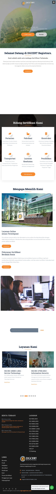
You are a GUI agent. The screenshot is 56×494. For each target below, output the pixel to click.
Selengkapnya (28, 174)
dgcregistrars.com (25, 490)
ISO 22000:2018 (33, 426)
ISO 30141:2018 (33, 434)
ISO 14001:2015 (33, 421)
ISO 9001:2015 (33, 419)
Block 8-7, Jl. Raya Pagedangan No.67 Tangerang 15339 (36, 476)
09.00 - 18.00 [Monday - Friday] (31, 470)
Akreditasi (5, 468)
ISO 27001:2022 (33, 431)
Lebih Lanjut (27, 34)
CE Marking (32, 451)
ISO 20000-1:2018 (34, 429)
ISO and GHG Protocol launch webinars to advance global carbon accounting (12, 427)
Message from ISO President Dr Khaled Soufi (13, 432)
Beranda (4, 460)
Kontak (41, 34)
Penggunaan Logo (7, 478)
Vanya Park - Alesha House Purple (32, 472)
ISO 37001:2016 (33, 439)
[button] (3, 210)
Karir (3, 473)
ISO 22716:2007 (33, 444)
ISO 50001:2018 (33, 446)
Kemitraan (5, 470)
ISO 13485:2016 (33, 436)
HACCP (31, 448)
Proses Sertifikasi (7, 475)
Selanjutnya (28, 71)
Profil (3, 463)
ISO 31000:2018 (33, 441)
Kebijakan (4, 465)
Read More (7, 382)
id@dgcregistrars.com (29, 479)
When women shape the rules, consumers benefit (12, 421)
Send (42, 330)
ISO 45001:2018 (33, 424)
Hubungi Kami (6, 480)
